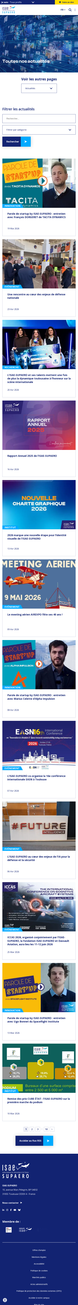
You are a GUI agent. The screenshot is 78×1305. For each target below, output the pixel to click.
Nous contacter (10, 1145)
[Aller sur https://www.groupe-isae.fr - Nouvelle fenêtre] (36, 1176)
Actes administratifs (39, 1234)
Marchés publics (39, 1227)
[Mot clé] (39, 118)
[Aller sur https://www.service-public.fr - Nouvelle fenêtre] (13, 1176)
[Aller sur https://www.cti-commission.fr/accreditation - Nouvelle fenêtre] (19, 1287)
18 (46, 1074)
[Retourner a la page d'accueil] (29, 9)
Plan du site (39, 1255)
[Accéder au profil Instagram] (7, 1151)
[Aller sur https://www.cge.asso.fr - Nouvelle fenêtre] (39, 1287)
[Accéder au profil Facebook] (11, 1151)
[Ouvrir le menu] (75, 10)
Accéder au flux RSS (30, 1086)
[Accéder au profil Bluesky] (19, 1151)
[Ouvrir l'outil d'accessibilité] (5, 1300)
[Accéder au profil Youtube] (15, 1151)
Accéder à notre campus (39, 1248)
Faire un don (66, 2)
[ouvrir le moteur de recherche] (70, 10)
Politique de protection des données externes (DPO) (39, 1241)
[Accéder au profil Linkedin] (3, 1151)
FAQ (39, 1262)
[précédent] (4, 1286)
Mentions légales (39, 1207)
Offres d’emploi (39, 1200)
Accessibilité (39, 1214)
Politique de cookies (39, 1221)
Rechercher (12, 141)
